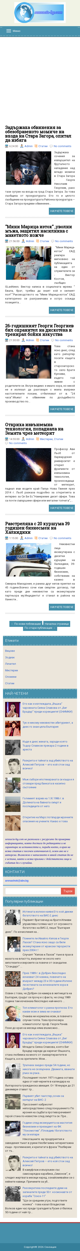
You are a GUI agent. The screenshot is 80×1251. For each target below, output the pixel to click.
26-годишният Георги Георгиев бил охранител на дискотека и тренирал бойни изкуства (39, 330)
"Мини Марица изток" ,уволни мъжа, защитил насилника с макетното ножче (38, 231)
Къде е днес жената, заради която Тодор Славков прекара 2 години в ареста (45, 745)
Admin (29, 146)
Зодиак (10, 657)
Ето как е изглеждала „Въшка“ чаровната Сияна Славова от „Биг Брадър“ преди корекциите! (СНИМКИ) (48, 707)
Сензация (50, 1246)
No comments (62, 146)
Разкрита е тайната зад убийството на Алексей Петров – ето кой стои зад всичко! (48, 764)
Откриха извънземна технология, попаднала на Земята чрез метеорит (34, 429)
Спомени (10, 676)
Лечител (10, 663)
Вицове (10, 650)
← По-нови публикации (26, 623)
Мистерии (46, 439)
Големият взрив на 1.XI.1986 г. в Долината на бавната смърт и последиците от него (43, 802)
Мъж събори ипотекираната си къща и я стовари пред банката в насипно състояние (48, 783)
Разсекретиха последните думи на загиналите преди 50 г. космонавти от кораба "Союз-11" (47, 1191)
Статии (43, 146)
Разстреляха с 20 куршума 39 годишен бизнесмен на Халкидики (37, 528)
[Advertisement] (40, 83)
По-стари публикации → (40, 627)
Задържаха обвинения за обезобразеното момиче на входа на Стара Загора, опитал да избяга (38, 134)
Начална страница (57, 623)
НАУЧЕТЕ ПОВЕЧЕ (61, 211)
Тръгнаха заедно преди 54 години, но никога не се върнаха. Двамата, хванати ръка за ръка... (49, 1069)
